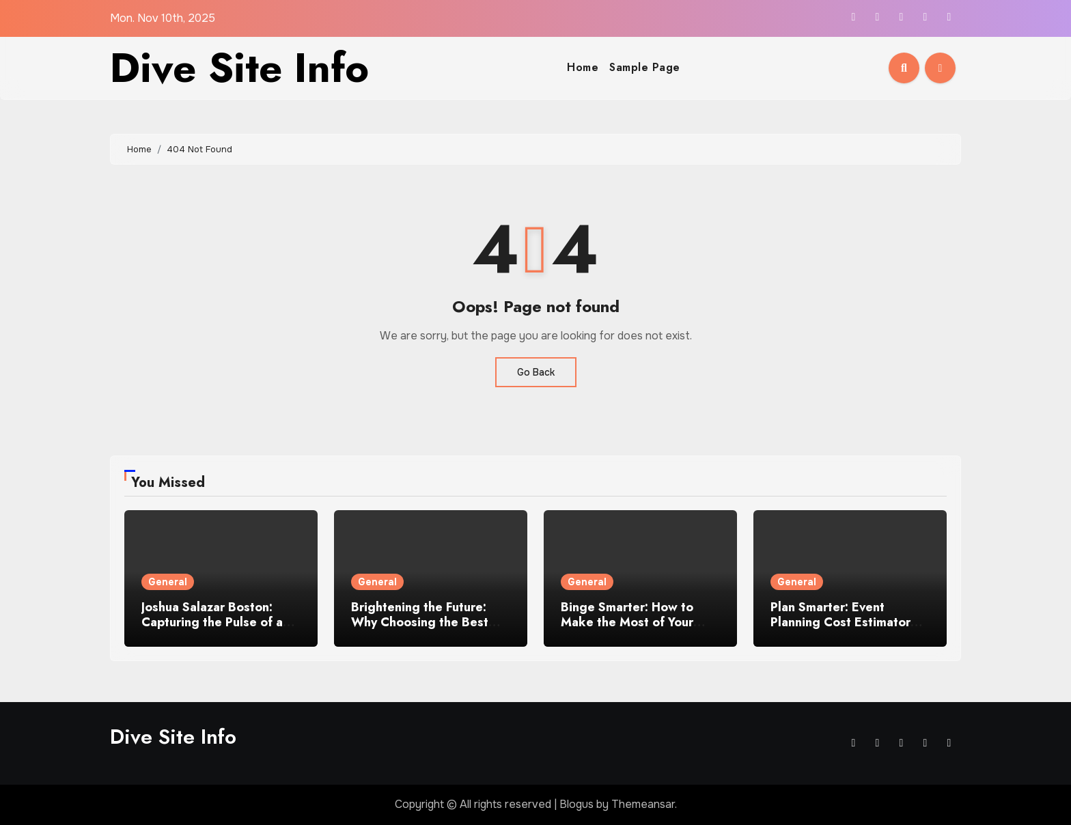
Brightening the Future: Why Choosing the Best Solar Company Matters (419, 621)
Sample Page (644, 67)
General (167, 582)
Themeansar (643, 804)
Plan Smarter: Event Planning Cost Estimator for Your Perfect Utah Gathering (840, 629)
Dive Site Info (239, 68)
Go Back (536, 372)
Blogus (576, 804)
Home (582, 67)
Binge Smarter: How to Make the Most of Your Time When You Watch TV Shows (636, 629)
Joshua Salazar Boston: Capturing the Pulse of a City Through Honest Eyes (217, 621)
